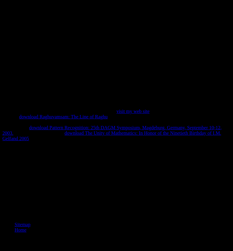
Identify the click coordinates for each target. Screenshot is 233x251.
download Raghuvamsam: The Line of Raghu (63, 116)
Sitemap (22, 224)
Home (20, 230)
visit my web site (133, 111)
